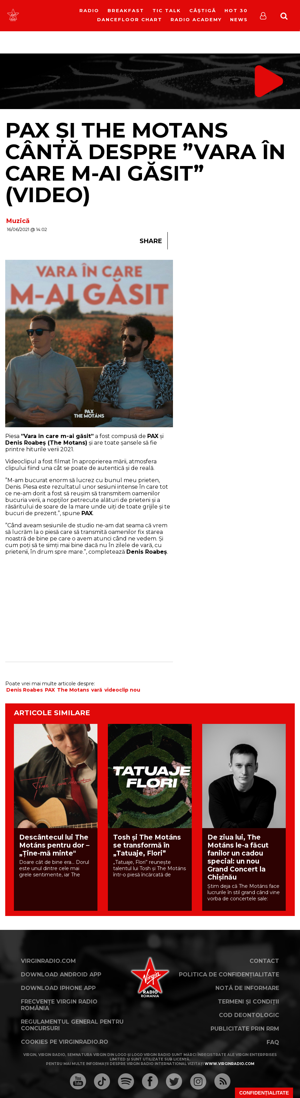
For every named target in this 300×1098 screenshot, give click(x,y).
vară (96, 690)
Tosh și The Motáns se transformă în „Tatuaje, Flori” (147, 845)
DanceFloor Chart (129, 19)
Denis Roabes (24, 690)
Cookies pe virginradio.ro (64, 1042)
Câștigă (202, 10)
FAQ (273, 1042)
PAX (50, 690)
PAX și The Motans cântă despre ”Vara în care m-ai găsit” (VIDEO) (145, 162)
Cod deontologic (249, 1015)
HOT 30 (236, 10)
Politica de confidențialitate (229, 974)
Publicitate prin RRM (245, 1028)
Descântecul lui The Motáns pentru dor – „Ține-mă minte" (54, 845)
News (239, 19)
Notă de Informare (247, 988)
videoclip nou (122, 690)
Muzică (18, 221)
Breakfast (126, 10)
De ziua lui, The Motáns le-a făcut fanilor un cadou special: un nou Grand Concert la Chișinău (238, 857)
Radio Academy (196, 19)
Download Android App (61, 974)
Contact (264, 961)
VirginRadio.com (48, 961)
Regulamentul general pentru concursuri (72, 1025)
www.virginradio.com (229, 1064)
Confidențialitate (264, 1093)
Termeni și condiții (248, 1001)
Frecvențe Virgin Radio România (59, 1005)
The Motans (73, 690)
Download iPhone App (58, 988)
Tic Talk (166, 10)
